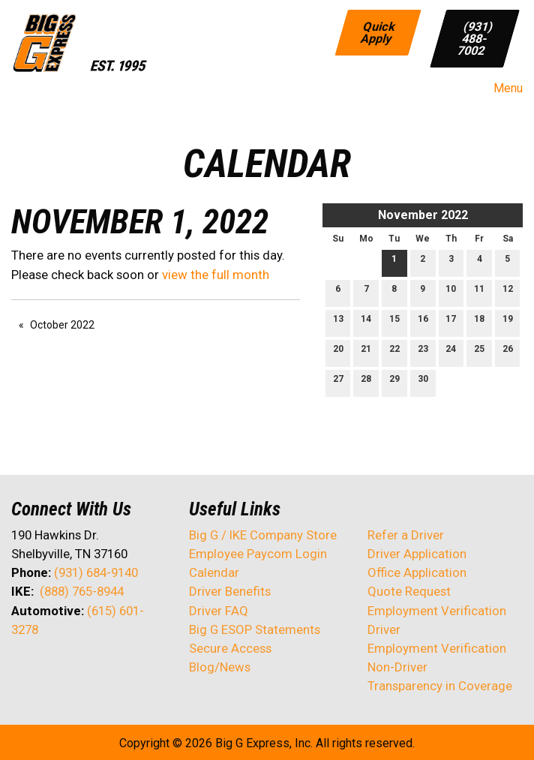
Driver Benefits (231, 591)
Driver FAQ (218, 610)
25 (479, 352)
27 (338, 382)
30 (423, 382)
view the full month (215, 274)
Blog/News (219, 666)
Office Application (419, 572)
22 (394, 352)
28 (366, 382)
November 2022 (423, 215)
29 (394, 382)
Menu (500, 89)
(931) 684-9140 (96, 572)
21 (366, 352)
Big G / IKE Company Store (263, 534)
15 (394, 322)
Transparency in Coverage (440, 685)
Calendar (214, 572)
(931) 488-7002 (475, 38)
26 (507, 352)
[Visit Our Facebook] (23, 669)
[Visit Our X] (47, 669)
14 (366, 322)
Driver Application (417, 553)
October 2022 (62, 325)
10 (451, 292)
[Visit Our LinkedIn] (71, 669)
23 (423, 352)
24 (451, 352)
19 (507, 322)
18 (479, 322)
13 (338, 322)
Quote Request (409, 591)
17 (451, 322)
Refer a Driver (406, 534)
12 (507, 292)
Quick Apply (378, 32)
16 (423, 322)
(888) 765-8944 (82, 591)
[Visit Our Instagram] (119, 669)
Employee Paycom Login (258, 553)
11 (479, 292)
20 (338, 352)
